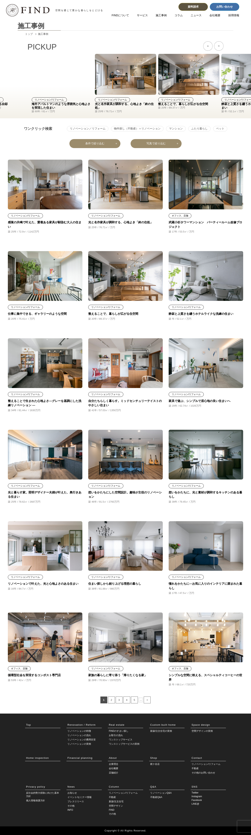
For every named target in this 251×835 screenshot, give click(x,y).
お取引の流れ (116, 735)
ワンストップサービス (120, 739)
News (71, 786)
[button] (208, 46)
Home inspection (37, 757)
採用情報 (233, 15)
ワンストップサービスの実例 (124, 744)
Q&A (153, 786)
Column (114, 786)
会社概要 (214, 15)
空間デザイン (116, 805)
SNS (195, 786)
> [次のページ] (147, 699)
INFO (70, 810)
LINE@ (195, 803)
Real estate (117, 724)
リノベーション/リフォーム (49, 99)
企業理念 (113, 764)
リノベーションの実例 (79, 744)
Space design (201, 724)
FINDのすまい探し (118, 731)
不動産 (195, 768)
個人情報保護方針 (35, 800)
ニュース (196, 15)
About (113, 757)
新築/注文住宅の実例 (161, 731)
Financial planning (80, 757)
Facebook (197, 800)
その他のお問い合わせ (203, 772)
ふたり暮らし (199, 128)
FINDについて (120, 15)
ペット (220, 128)
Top (28, 724)
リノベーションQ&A (161, 793)
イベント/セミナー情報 (79, 797)
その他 (71, 805)
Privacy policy (35, 786)
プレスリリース (75, 801)
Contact (197, 757)
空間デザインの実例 (202, 731)
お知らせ (72, 793)
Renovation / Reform (81, 724)
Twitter (195, 792)
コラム (179, 15)
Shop (153, 757)
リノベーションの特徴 (79, 731)
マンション (176, 128)
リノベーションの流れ (79, 735)
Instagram (197, 796)
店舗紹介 (113, 772)
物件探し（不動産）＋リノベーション (137, 128)
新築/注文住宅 (116, 801)
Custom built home (163, 724)
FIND (111, 810)
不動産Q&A (156, 797)
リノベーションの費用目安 (81, 739)
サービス (142, 15)
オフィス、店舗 (180, 215)
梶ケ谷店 (155, 764)
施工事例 (161, 15)
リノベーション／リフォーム (87, 128)
